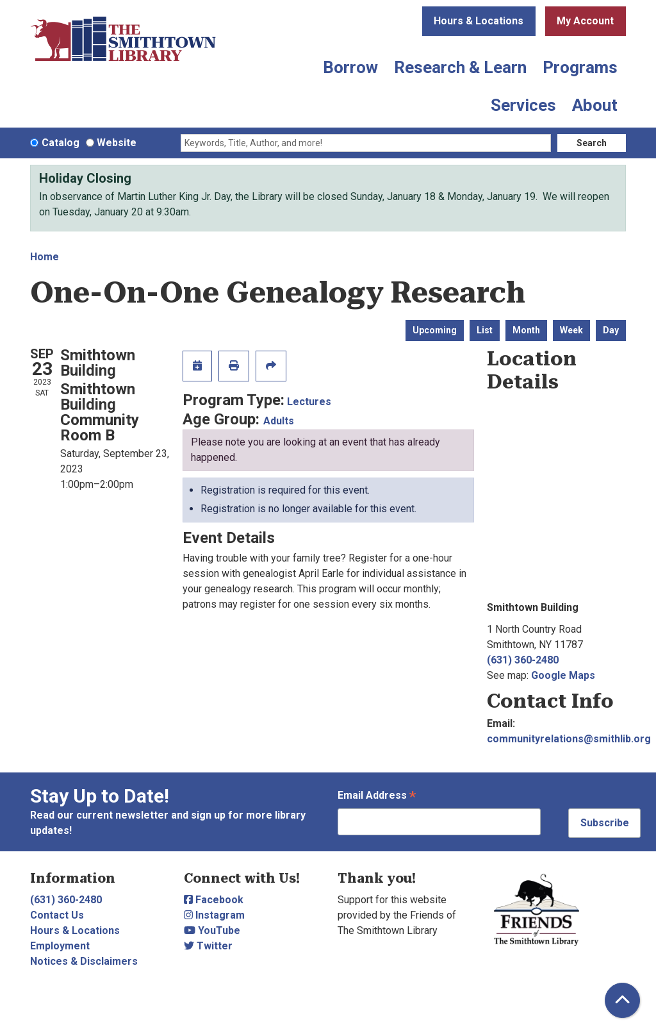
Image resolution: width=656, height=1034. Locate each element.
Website (116, 143)
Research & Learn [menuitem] (460, 67)
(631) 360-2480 (523, 660)
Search (592, 143)
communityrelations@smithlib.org (569, 739)
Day (611, 330)
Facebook (213, 900)
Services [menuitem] (523, 105)
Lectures (309, 402)
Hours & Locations (478, 21)
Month (526, 330)
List (485, 330)
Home (44, 257)
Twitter (208, 946)
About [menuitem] (595, 105)
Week (571, 330)
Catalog (60, 143)
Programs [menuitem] (580, 67)
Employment (60, 946)
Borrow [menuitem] (350, 67)
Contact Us (57, 915)
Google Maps (563, 675)
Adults (278, 421)
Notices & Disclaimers (84, 961)
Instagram (214, 915)
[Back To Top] (622, 1000)
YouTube (212, 930)
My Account (585, 21)
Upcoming (435, 330)
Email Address (377, 796)
